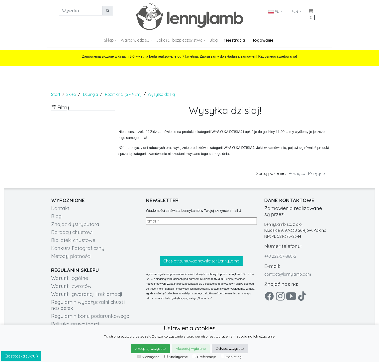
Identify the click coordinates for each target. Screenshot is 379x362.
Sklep (109, 40)
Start (55, 94)
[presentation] (184, 240)
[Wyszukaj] (81, 10)
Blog (213, 40)
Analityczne (176, 357)
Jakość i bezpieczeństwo (179, 40)
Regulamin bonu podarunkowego (90, 316)
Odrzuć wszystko (230, 348)
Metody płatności (71, 256)
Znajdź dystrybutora (75, 224)
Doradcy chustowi (72, 232)
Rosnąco (297, 173)
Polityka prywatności (75, 324)
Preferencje (204, 357)
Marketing (231, 357)
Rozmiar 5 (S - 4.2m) (123, 94)
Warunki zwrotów (71, 286)
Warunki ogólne (69, 278)
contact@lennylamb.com (287, 274)
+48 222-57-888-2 (280, 256)
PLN (295, 11)
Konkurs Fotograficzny (77, 248)
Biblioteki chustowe (73, 240)
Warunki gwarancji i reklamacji (86, 294)
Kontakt (60, 208)
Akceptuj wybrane (191, 348)
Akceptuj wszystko (150, 348)
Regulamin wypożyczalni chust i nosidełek (88, 305)
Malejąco (316, 173)
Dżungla (90, 94)
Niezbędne (148, 357)
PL (274, 11)
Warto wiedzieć (135, 40)
